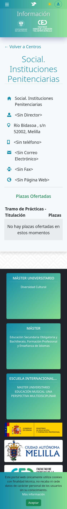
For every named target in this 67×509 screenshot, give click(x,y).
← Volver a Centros (22, 46)
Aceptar (33, 503)
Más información (33, 494)
